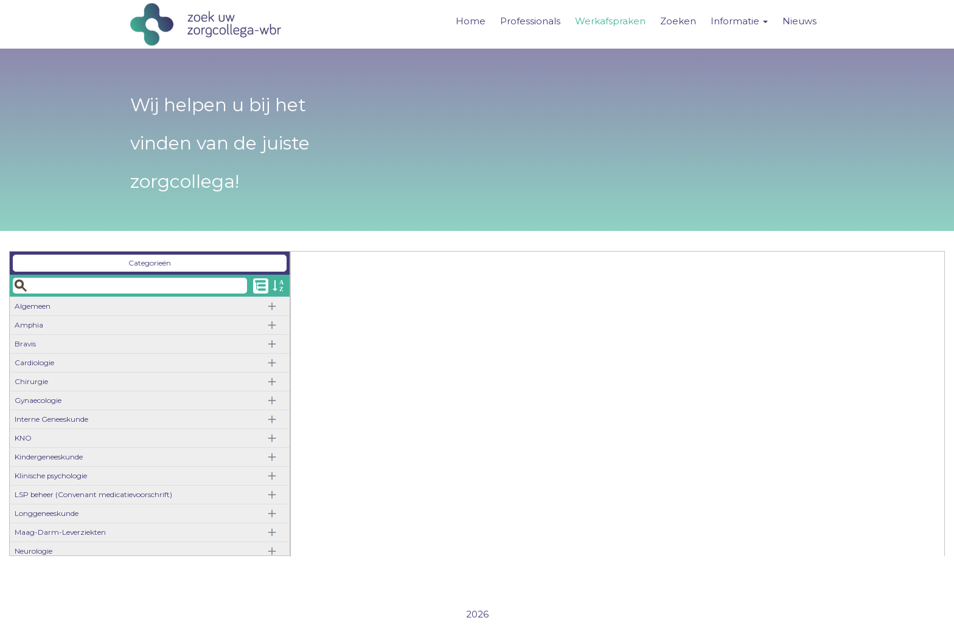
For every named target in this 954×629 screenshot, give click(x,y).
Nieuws (799, 21)
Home (471, 21)
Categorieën (149, 262)
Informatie (739, 21)
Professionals (530, 21)
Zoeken (678, 21)
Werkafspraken (610, 21)
